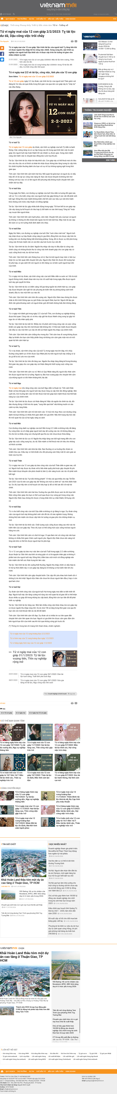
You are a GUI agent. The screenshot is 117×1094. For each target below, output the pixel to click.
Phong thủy (25, 25)
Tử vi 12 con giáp (16, 81)
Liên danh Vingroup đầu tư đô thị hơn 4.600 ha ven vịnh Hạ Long (104, 116)
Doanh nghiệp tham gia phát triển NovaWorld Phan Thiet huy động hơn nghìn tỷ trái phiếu (62, 851)
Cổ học (5, 25)
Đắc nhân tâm (45, 25)
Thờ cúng (14, 25)
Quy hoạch (10, 19)
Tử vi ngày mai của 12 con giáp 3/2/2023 (36, 76)
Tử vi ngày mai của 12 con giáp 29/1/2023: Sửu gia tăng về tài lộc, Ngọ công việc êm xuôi (42, 681)
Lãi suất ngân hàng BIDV (37, 1059)
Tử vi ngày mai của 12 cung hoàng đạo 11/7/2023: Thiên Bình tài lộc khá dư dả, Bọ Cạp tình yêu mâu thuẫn (68, 797)
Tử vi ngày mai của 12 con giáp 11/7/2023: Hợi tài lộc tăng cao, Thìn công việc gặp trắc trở (40, 746)
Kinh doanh (70, 19)
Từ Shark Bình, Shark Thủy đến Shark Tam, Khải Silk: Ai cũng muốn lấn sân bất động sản (104, 135)
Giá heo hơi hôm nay (68, 1053)
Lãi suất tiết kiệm (54, 1056)
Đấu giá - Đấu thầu (55, 19)
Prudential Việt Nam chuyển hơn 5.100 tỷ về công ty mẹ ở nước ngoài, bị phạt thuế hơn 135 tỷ (106, 59)
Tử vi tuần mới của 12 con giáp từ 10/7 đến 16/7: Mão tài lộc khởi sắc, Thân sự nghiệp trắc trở (11, 776)
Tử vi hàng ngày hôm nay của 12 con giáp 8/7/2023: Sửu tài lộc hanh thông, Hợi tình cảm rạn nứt (67, 776)
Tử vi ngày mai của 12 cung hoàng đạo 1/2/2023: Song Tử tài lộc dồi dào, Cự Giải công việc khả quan (46, 66)
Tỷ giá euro (83, 1053)
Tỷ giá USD (93, 1053)
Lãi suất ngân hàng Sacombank (14, 1059)
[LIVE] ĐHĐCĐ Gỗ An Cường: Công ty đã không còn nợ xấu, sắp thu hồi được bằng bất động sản (106, 88)
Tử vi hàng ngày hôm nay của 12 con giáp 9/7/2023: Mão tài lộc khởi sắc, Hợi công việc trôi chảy (67, 746)
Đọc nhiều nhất (58, 844)
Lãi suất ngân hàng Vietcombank (85, 1059)
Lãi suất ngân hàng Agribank (87, 1056)
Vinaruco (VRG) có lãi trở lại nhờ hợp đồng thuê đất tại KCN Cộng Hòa (104, 125)
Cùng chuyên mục (11, 788)
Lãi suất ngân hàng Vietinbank (60, 1059)
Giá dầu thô (54, 1053)
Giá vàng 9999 (23, 1053)
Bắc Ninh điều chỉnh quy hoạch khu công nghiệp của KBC (104, 144)
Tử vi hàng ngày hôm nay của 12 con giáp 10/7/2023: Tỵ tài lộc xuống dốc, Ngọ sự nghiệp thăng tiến (12, 746)
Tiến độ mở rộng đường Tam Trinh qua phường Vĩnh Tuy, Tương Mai (64, 1012)
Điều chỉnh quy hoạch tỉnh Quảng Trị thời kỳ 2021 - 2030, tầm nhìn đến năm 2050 (62, 911)
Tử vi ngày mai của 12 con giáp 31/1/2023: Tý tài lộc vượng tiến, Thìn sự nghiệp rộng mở (30, 656)
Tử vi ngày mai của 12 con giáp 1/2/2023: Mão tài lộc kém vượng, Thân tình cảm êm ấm (47, 61)
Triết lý (35, 25)
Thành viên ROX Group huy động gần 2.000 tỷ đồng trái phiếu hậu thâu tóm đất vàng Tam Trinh (32, 1009)
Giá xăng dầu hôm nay (39, 1053)
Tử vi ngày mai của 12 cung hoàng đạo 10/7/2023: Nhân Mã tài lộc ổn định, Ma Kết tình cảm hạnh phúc (26, 823)
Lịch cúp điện (24, 1056)
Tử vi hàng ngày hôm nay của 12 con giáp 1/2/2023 (31, 643)
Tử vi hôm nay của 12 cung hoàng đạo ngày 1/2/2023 (32, 638)
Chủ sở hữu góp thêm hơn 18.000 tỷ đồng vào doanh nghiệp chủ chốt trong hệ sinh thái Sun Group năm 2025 (65, 1029)
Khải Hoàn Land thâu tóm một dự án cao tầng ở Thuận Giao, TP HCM (22, 881)
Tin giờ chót (9, 844)
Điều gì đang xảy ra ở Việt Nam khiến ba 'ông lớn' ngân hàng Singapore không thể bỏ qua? (106, 74)
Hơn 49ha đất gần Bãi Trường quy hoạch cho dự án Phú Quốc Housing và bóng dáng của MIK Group (104, 153)
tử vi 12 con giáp (6, 712)
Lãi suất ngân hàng (39, 1056)
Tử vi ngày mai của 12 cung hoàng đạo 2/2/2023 (30, 634)
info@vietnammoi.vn (11, 1089)
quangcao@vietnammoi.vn (95, 1081)
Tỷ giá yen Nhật (105, 1053)
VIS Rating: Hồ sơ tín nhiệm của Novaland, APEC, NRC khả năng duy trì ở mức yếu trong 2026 (32, 893)
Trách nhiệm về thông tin (8, 1091)
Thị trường (22, 19)
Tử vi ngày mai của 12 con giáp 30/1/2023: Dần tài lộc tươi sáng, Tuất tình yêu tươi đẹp (41, 675)
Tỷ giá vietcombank (10, 1056)
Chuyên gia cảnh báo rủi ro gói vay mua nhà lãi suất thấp (21, 905)
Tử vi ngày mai (15, 388)
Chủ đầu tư (41, 19)
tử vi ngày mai (20, 712)
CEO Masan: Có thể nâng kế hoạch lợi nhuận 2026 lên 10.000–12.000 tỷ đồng (106, 45)
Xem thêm (111, 160)
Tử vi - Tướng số (60, 25)
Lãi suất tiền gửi (68, 1056)
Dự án (31, 19)
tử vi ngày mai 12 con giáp (37, 712)
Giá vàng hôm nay (9, 1053)
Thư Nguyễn (4, 41)
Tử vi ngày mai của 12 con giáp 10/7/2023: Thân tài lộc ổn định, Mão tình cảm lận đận (39, 776)
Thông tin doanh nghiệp (98, 110)
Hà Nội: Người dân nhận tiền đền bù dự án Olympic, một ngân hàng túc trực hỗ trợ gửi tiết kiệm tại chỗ (62, 873)
